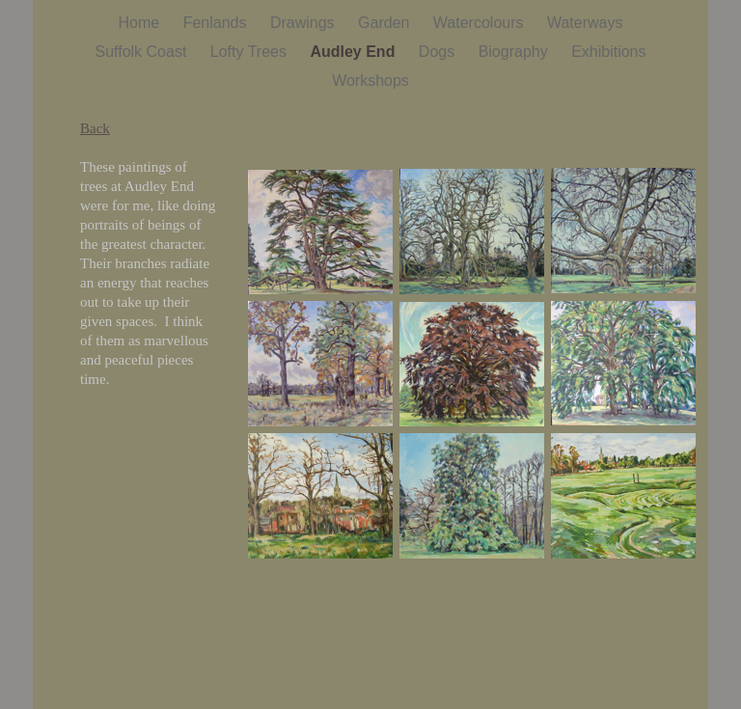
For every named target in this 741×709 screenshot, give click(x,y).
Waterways (585, 22)
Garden (386, 22)
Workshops (370, 80)
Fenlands (217, 22)
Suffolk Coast (142, 51)
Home (141, 22)
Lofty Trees (250, 51)
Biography (516, 51)
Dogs (439, 51)
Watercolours (480, 22)
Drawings (304, 22)
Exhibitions (608, 51)
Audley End (354, 51)
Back (95, 128)
